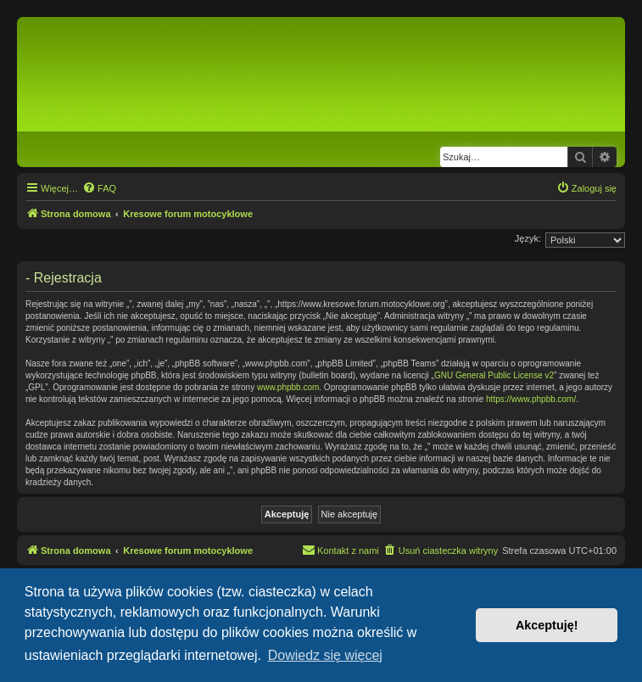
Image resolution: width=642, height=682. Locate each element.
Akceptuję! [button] (547, 625)
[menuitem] (99, 188)
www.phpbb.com (288, 387)
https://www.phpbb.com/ (531, 399)
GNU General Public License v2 (494, 375)
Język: (528, 238)
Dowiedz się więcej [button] (325, 655)
